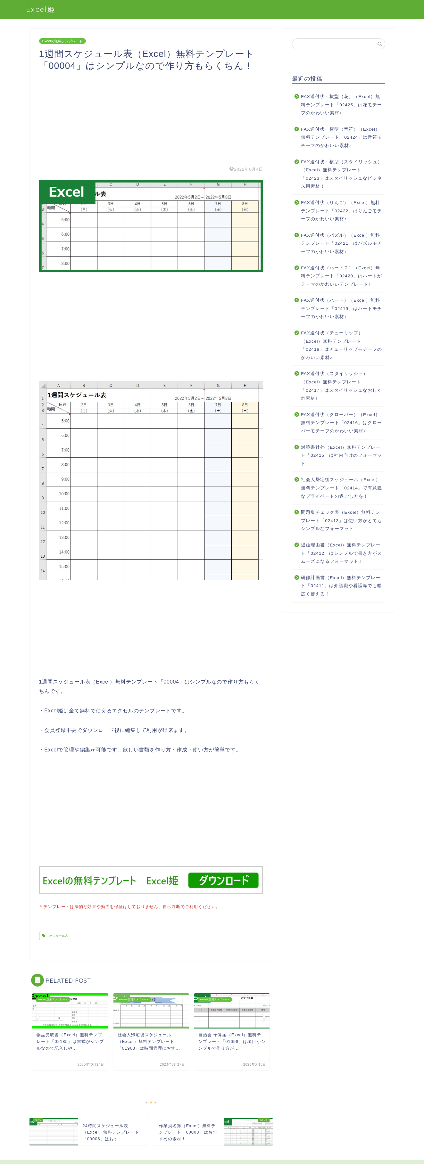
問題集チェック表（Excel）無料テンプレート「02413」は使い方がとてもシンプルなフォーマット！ (341, 520)
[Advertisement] (151, 116)
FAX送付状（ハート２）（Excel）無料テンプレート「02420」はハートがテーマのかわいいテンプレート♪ (341, 276)
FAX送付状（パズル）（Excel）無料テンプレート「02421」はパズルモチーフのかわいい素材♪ (341, 243)
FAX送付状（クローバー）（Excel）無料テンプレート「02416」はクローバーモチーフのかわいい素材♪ (341, 422)
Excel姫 (40, 9)
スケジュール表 (57, 935)
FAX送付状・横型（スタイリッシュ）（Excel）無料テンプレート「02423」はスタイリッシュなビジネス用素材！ (341, 174)
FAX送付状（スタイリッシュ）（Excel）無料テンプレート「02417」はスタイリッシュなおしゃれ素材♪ (341, 386)
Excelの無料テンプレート (62, 41)
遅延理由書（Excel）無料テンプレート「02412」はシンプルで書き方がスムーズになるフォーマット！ (341, 553)
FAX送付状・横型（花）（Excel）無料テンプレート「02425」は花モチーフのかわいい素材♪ (341, 104)
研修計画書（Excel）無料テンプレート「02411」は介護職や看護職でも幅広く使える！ (341, 585)
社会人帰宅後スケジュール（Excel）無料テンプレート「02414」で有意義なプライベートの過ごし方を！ (341, 487)
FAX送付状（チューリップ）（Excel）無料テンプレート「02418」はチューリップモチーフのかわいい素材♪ (341, 345)
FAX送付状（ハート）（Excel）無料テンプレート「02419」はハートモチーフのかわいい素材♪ (341, 308)
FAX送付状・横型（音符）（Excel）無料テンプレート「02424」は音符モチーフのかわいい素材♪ (341, 137)
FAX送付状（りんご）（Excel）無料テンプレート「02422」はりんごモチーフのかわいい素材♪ (341, 210)
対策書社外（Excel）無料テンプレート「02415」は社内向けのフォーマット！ (341, 455)
